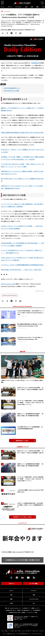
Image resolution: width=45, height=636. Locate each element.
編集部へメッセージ (35, 608)
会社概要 (23, 612)
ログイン (11, 583)
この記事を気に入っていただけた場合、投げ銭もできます (22, 560)
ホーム (2, 6)
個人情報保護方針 (36, 610)
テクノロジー (18, 7)
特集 (37, 7)
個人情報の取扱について (27, 610)
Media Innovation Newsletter (10, 295)
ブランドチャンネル (33, 599)
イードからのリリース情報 (31, 612)
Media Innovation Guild (8, 284)
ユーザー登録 (33, 583)
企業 (32, 7)
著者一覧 (7, 608)
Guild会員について (26, 608)
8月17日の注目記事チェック (12, 88)
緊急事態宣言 (35, 63)
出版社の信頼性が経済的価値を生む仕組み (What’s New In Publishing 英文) (22, 132)
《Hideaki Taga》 (39, 291)
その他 (11, 603)
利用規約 (19, 610)
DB (33, 603)
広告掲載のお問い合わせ (11, 610)
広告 (26, 7)
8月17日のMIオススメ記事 (11, 91)
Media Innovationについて (15, 608)
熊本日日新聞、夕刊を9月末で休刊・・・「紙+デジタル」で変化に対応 (21, 269)
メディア (10, 7)
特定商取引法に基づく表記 (14, 612)
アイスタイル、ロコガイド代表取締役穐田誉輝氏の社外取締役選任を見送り (22, 265)
